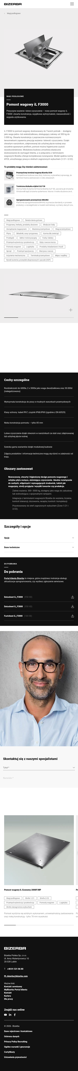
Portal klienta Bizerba (14, 578)
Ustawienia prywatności (15, 1057)
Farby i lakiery (47, 238)
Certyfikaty (9, 1052)
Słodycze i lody (49, 224)
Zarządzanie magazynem (16, 229)
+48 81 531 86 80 (15, 968)
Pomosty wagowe (13, 246)
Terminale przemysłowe (40, 255)
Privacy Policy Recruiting (15, 1041)
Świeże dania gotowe (33, 220)
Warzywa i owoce (46, 251)
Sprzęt (9, 251)
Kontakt (8, 992)
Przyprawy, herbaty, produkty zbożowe (22, 224)
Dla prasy (8, 999)
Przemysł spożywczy (25, 251)
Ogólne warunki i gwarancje (17, 1046)
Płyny (8, 233)
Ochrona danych (11, 1036)
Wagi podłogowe (13, 13)
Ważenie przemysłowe (41, 229)
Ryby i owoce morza (48, 242)
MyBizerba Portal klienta (15, 989)
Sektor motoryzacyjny (28, 238)
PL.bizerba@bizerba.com (16, 976)
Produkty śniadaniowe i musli (51, 246)
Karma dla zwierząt (51, 233)
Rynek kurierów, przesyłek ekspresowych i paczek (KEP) (28, 260)
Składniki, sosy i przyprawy (27, 233)
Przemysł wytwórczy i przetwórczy (20, 242)
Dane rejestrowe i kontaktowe (18, 1031)
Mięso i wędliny (61, 255)
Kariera (7, 995)
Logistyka (30, 246)
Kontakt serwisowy (13, 986)
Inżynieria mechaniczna (15, 255)
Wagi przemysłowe (62, 229)
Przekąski (10, 238)
